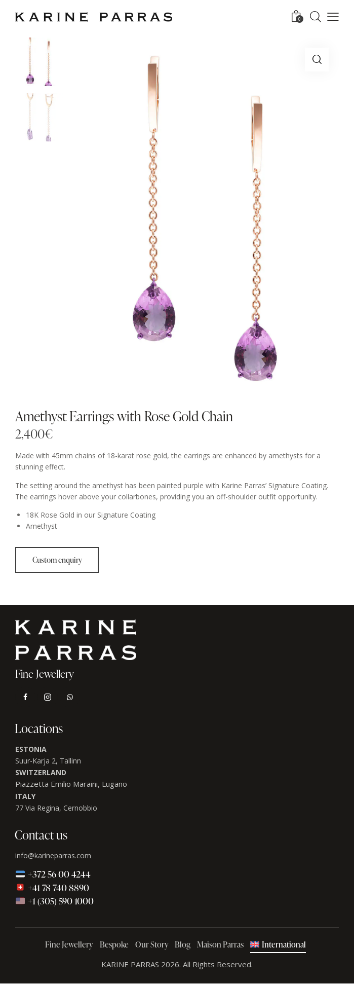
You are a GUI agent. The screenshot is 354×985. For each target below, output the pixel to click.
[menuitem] (278, 946)
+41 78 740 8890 (52, 888)
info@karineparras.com (53, 857)
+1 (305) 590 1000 (54, 902)
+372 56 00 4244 (53, 875)
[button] (333, 16)
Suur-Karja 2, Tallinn (48, 762)
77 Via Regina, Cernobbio (56, 809)
